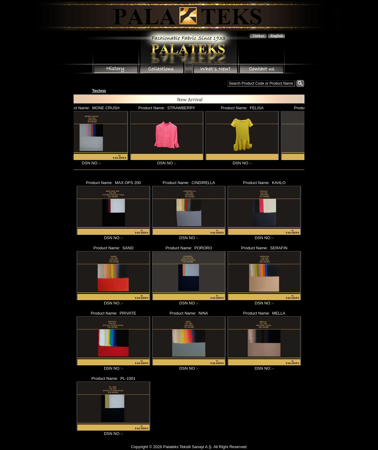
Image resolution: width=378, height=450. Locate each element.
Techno (99, 90)
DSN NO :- (94, 163)
